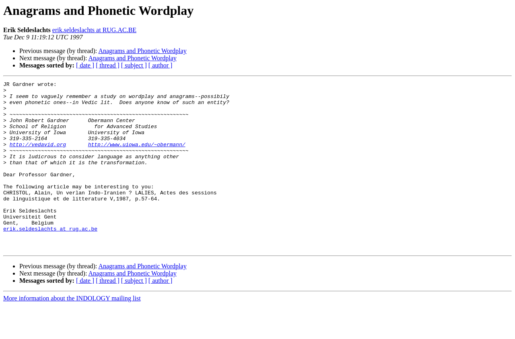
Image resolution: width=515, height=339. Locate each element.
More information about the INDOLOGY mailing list (72, 332)
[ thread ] (107, 65)
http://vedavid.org (38, 157)
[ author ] (160, 65)
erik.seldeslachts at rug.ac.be (50, 258)
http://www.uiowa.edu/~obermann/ (136, 157)
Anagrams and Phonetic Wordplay (142, 50)
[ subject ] (134, 65)
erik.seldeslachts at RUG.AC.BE (94, 30)
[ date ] (85, 65)
